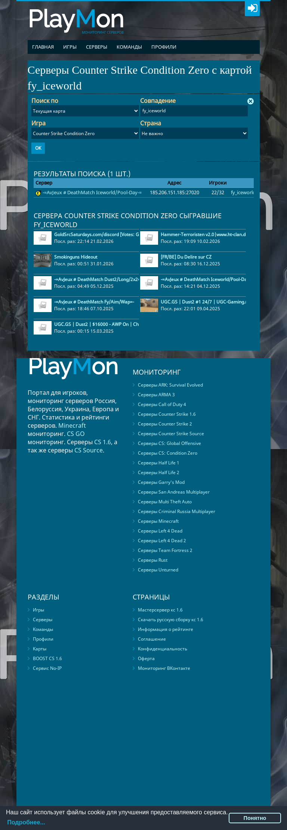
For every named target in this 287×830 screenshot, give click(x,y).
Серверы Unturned (158, 570)
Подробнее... (26, 822)
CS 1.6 (102, 442)
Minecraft (72, 425)
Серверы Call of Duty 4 (162, 404)
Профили (163, 46)
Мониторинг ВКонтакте (164, 668)
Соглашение (152, 639)
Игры (70, 46)
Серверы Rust (152, 560)
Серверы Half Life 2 (158, 472)
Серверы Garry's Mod (161, 482)
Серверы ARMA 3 (156, 394)
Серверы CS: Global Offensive (169, 443)
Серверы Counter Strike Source (171, 433)
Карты (39, 649)
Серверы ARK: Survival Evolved (170, 385)
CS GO (76, 434)
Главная (43, 46)
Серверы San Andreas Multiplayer (174, 492)
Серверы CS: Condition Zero (167, 453)
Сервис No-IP (47, 668)
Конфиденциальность (162, 649)
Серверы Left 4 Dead (160, 531)
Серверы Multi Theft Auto (165, 501)
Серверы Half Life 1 (158, 463)
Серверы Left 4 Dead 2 (162, 540)
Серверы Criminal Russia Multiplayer (176, 511)
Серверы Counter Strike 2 (165, 424)
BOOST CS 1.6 (47, 658)
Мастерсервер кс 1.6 (160, 610)
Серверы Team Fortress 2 (165, 550)
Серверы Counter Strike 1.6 (167, 414)
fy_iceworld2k (246, 192)
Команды (129, 46)
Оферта (146, 658)
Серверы (96, 46)
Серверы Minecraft (158, 521)
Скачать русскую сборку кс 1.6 (170, 619)
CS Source (88, 450)
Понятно (255, 818)
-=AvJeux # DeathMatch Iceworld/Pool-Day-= (92, 192)
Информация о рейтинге (165, 629)
